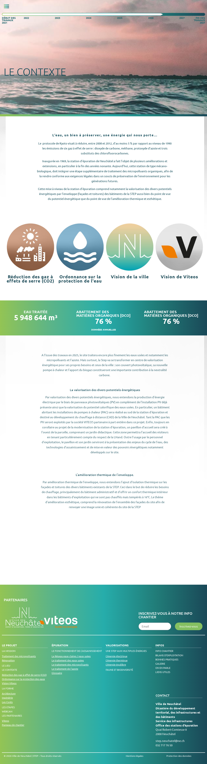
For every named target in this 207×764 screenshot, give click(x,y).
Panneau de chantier (13, 724)
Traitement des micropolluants (19, 656)
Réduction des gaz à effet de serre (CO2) (24, 674)
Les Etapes (8, 707)
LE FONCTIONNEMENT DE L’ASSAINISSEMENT (77, 650)
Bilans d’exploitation (169, 655)
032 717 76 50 (164, 745)
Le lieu (6, 665)
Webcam (7, 711)
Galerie (160, 663)
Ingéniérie (7, 697)
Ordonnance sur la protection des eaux (23, 679)
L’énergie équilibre (116, 664)
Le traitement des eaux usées (68, 660)
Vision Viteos (9, 683)
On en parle (162, 667)
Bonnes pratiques (166, 659)
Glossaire (57, 673)
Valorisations (117, 645)
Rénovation (8, 660)
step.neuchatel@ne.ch (170, 740)
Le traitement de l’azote (65, 668)
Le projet (9, 645)
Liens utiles (162, 672)
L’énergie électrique (116, 656)
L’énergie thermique (117, 660)
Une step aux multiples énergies (126, 650)
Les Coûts (7, 702)
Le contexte (9, 669)
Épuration (60, 645)
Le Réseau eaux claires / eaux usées (71, 656)
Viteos (5, 720)
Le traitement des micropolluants (70, 664)
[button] (6, 6)
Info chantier (164, 650)
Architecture (9, 693)
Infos (159, 645)
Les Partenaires (12, 715)
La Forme (8, 688)
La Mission (8, 650)
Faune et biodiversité (119, 669)
